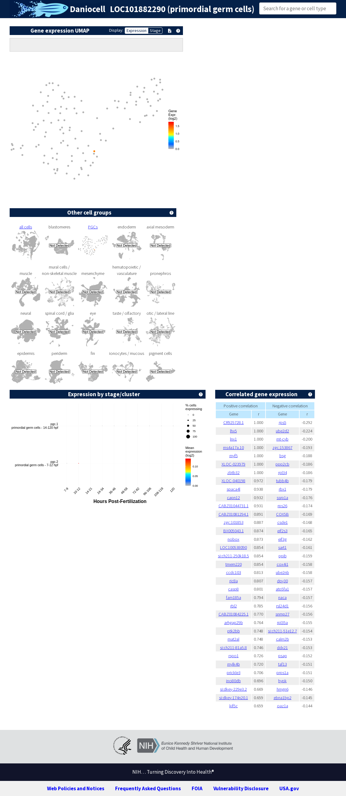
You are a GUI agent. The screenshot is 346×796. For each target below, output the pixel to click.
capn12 (233, 497)
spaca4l (233, 489)
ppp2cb (282, 464)
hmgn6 (282, 689)
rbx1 (282, 489)
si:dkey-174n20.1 (233, 697)
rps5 (282, 422)
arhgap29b (233, 622)
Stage (155, 30)
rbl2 (233, 606)
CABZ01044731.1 (234, 505)
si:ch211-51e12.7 (282, 631)
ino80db (233, 680)
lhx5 (233, 431)
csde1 (282, 522)
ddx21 (282, 647)
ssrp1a (282, 497)
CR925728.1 (233, 422)
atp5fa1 (282, 589)
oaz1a (282, 705)
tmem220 (233, 564)
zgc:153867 (282, 447)
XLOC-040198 (233, 480)
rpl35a (282, 622)
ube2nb (282, 572)
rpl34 (282, 472)
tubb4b (282, 480)
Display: (116, 30)
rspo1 (233, 655)
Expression (136, 30)
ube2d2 (282, 431)
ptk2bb (233, 631)
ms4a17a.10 (233, 447)
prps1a (282, 672)
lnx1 (233, 439)
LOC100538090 (233, 547)
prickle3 (234, 672)
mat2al (233, 639)
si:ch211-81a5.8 (233, 647)
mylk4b (233, 664)
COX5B (282, 514)
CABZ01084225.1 (234, 614)
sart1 (282, 547)
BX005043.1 (233, 530)
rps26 (282, 505)
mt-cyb (282, 439)
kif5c (233, 705)
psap (282, 655)
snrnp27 (282, 614)
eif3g (282, 539)
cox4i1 (282, 564)
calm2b (282, 639)
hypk (282, 680)
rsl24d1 (282, 606)
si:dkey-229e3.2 (233, 689)
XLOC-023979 (233, 464)
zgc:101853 (234, 522)
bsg (282, 455)
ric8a (233, 581)
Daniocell (87, 9)
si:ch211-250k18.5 (233, 556)
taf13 (282, 664)
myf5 (233, 455)
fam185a (233, 597)
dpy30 (282, 581)
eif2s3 (282, 530)
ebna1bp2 (282, 697)
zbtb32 (233, 472)
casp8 (233, 589)
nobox (233, 539)
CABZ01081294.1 (234, 514)
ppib (282, 556)
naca (282, 597)
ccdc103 (233, 572)
